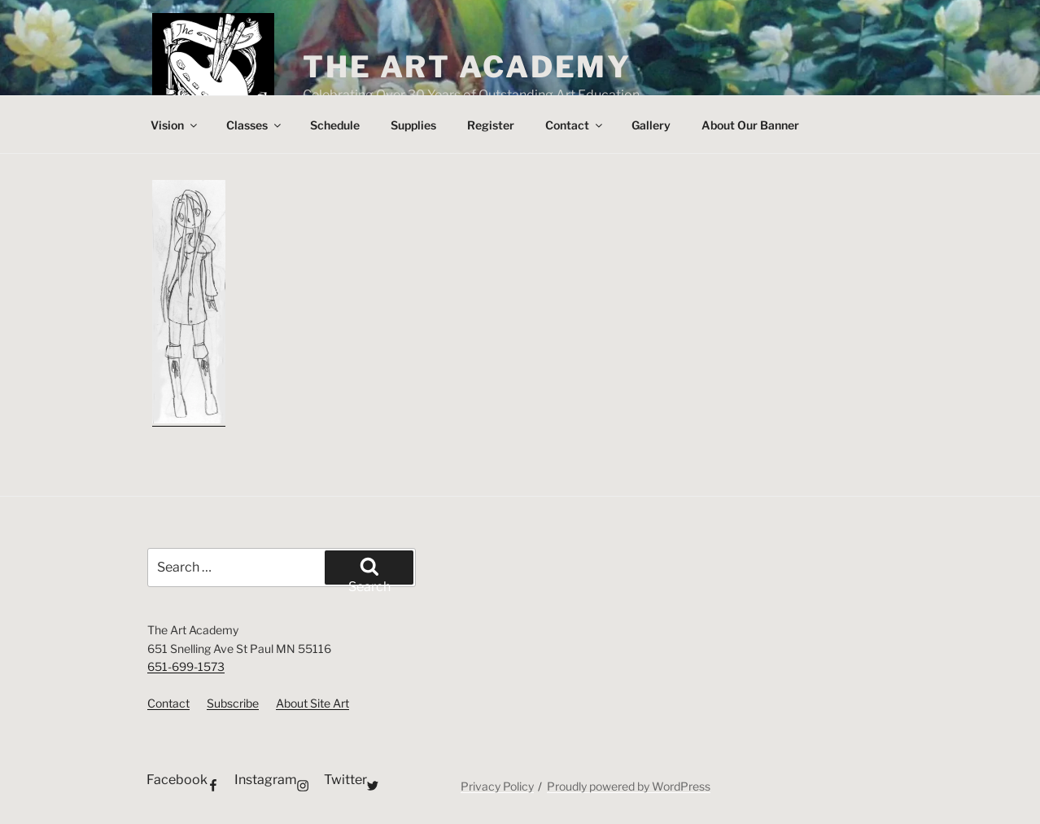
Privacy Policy (497, 786)
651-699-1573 (186, 666)
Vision (175, 125)
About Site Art (312, 703)
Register (490, 125)
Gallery (651, 125)
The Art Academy (467, 67)
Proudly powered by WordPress (628, 786)
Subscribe (233, 703)
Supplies (413, 125)
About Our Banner (750, 125)
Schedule (335, 125)
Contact (575, 125)
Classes (254, 125)
